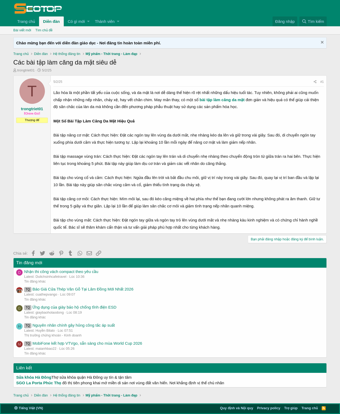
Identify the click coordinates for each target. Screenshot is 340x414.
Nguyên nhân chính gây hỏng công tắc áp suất (69, 325)
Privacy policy (268, 408)
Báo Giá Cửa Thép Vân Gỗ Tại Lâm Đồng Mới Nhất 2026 (78, 289)
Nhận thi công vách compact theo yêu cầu (61, 271)
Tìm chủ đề (44, 30)
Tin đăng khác (35, 281)
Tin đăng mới (29, 262)
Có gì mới (76, 21)
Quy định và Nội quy (236, 408)
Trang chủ (26, 21)
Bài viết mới (22, 30)
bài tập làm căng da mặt (221, 99)
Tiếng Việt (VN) (28, 408)
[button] (88, 21)
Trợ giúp (291, 408)
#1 (322, 82)
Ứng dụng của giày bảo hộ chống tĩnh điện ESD (70, 307)
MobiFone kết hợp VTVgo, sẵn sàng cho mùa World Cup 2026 (83, 343)
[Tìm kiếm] (313, 21)
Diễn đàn (51, 21)
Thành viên (104, 21)
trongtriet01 (26, 70)
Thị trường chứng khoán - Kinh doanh (53, 335)
